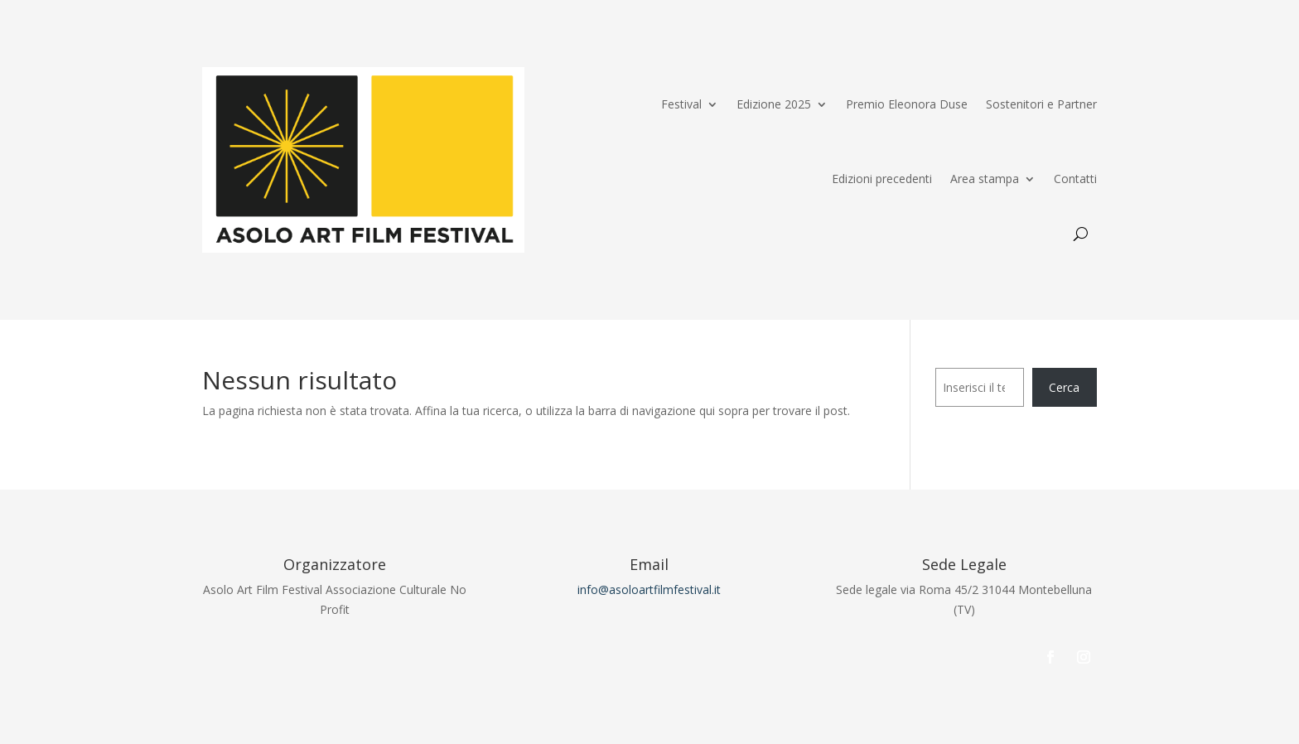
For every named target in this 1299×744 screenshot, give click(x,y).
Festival (681, 104)
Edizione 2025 (773, 104)
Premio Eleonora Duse (907, 104)
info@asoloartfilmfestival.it (649, 589)
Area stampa (984, 178)
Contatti (1075, 178)
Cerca (1064, 387)
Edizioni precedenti (882, 178)
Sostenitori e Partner (1041, 104)
